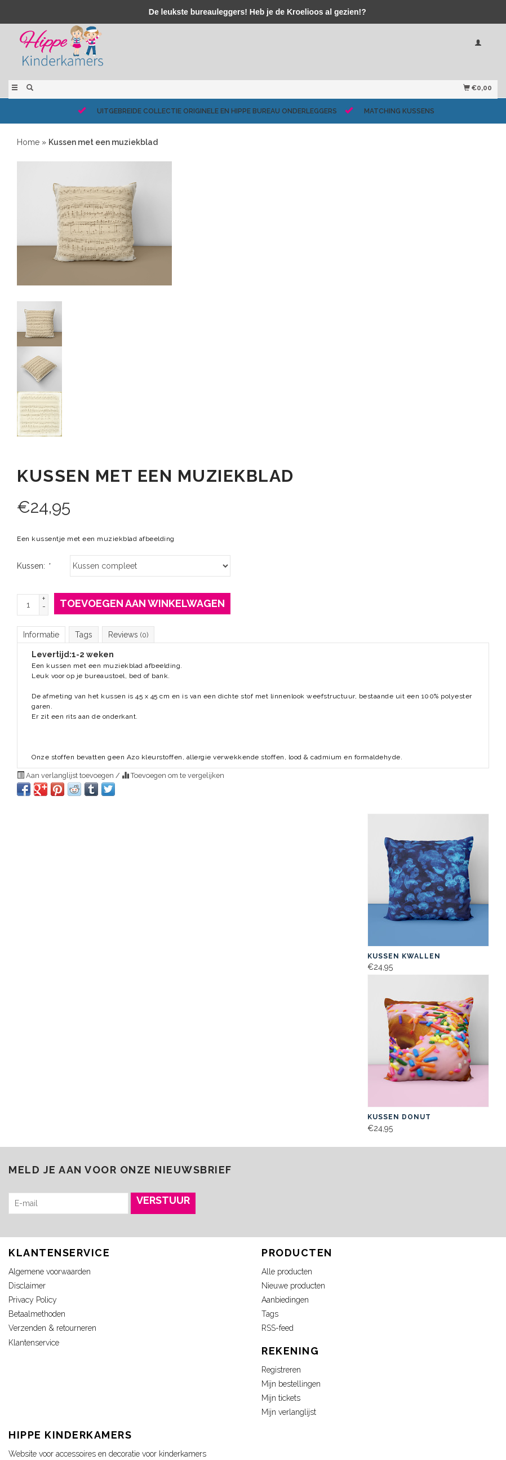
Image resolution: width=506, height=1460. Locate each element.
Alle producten (286, 1271)
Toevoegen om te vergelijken (173, 775)
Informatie (41, 634)
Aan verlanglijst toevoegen (66, 775)
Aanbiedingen (285, 1299)
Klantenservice (33, 1342)
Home (28, 142)
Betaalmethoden (36, 1313)
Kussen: (33, 565)
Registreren (281, 1369)
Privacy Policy (32, 1299)
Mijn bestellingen (291, 1383)
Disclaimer (27, 1285)
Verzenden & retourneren (52, 1328)
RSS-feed (277, 1328)
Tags (83, 634)
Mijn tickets (280, 1397)
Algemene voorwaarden (49, 1271)
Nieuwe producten (293, 1285)
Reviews (128, 634)
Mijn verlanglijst (288, 1412)
